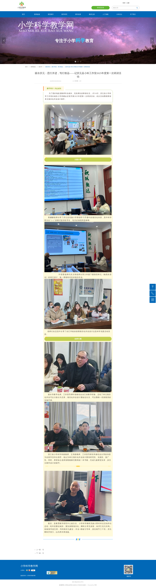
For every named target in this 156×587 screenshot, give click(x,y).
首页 (26, 67)
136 (33, 570)
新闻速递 (33, 67)
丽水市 (40, 67)
